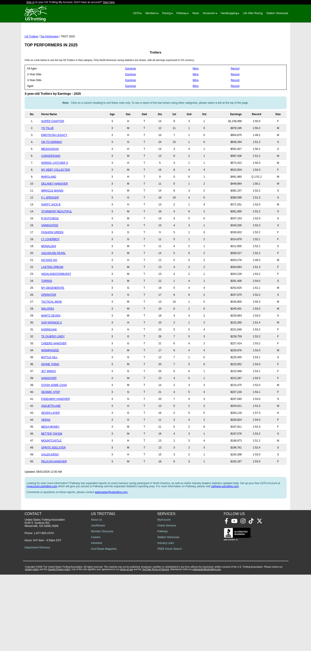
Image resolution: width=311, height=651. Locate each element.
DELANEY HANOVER (54, 203)
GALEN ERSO (50, 474)
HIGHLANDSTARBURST (56, 293)
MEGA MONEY (50, 446)
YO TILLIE (47, 148)
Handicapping (229, 13)
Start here (109, 2)
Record (235, 88)
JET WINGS (48, 391)
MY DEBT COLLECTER (55, 189)
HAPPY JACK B (51, 224)
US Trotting (31, 56)
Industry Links (165, 619)
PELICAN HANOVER (54, 481)
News (195, 13)
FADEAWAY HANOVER (55, 418)
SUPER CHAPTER (52, 141)
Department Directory (37, 623)
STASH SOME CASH (54, 405)
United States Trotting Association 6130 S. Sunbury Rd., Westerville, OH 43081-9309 (45, 599)
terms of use (126, 646)
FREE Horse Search (169, 625)
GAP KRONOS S (51, 342)
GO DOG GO (49, 280)
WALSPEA (47, 328)
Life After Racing (253, 13)
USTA (136, 13)
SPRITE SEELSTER (53, 467)
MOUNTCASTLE (51, 460)
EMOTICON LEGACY (54, 155)
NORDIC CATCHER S (54, 182)
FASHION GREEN (52, 252)
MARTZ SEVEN (50, 335)
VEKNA (45, 439)
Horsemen (209, 13)
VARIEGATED (49, 245)
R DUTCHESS (50, 238)
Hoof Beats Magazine (104, 625)
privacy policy (32, 646)
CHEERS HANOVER (54, 363)
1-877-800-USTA (44, 609)
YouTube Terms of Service (155, 646)
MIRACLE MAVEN (52, 210)
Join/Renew (98, 602)
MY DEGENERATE (52, 307)
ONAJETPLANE (51, 425)
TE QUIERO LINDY (53, 356)
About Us (96, 596)
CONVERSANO (50, 175)
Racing (166, 13)
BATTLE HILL (49, 377)
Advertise (96, 619)
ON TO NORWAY (51, 162)
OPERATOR (48, 314)
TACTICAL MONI (51, 321)
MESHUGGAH (50, 168)
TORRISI (46, 300)
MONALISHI (48, 266)
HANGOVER (49, 398)
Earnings (130, 88)
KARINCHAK (49, 349)
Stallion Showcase (277, 13)
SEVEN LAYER (50, 432)
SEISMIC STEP (50, 412)
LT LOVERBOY (50, 259)
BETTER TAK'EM (51, 453)
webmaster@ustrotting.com (111, 512)
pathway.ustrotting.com (225, 506)
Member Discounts (102, 607)
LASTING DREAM (52, 287)
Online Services (166, 602)
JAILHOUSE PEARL (53, 273)
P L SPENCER (50, 217)
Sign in (30, 2)
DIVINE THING (50, 384)
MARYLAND (48, 196)
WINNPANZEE (50, 370)
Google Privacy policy (59, 646)
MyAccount (164, 596)
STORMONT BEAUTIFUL (56, 231)
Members (151, 13)
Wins (196, 88)
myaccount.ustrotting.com (42, 506)
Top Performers (49, 56)
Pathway (181, 13)
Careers (96, 613)
